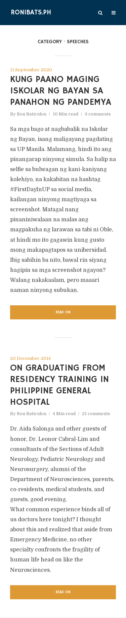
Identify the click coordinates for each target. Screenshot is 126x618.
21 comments (96, 413)
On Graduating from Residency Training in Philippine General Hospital (59, 385)
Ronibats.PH (31, 12)
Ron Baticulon (31, 114)
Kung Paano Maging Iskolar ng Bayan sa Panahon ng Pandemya (60, 91)
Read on (63, 312)
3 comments (98, 114)
